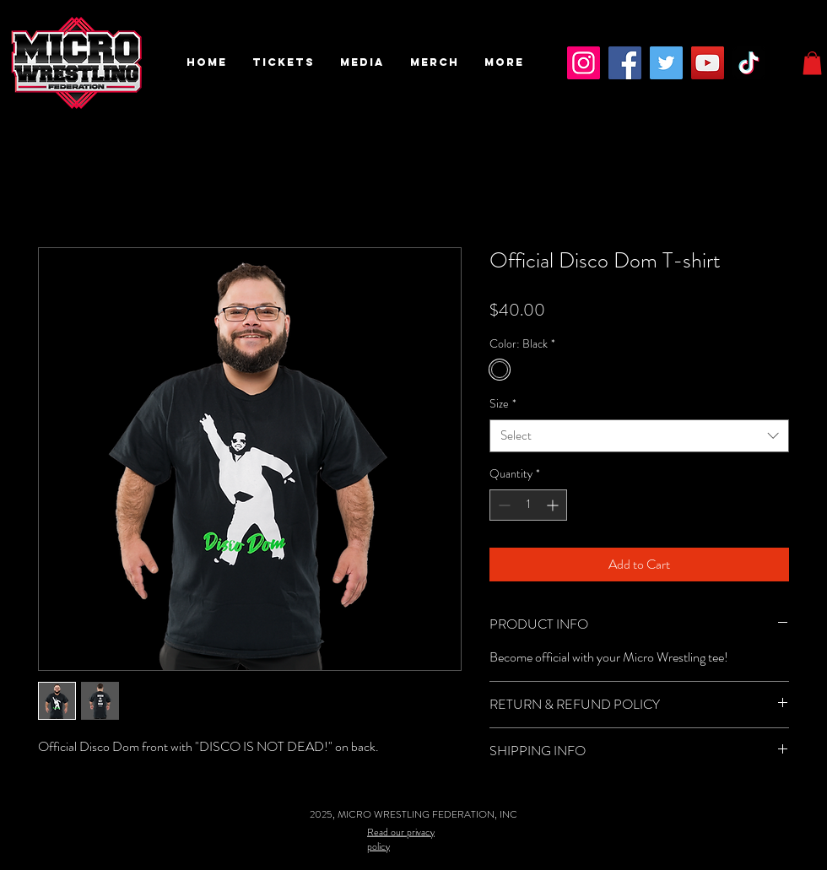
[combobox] (639, 435)
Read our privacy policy (401, 838)
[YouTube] (707, 62)
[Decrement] (502, 505)
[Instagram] (583, 62)
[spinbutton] (528, 505)
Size (502, 404)
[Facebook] (624, 62)
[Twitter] (666, 62)
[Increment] (554, 505)
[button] (283, 62)
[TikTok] (748, 62)
